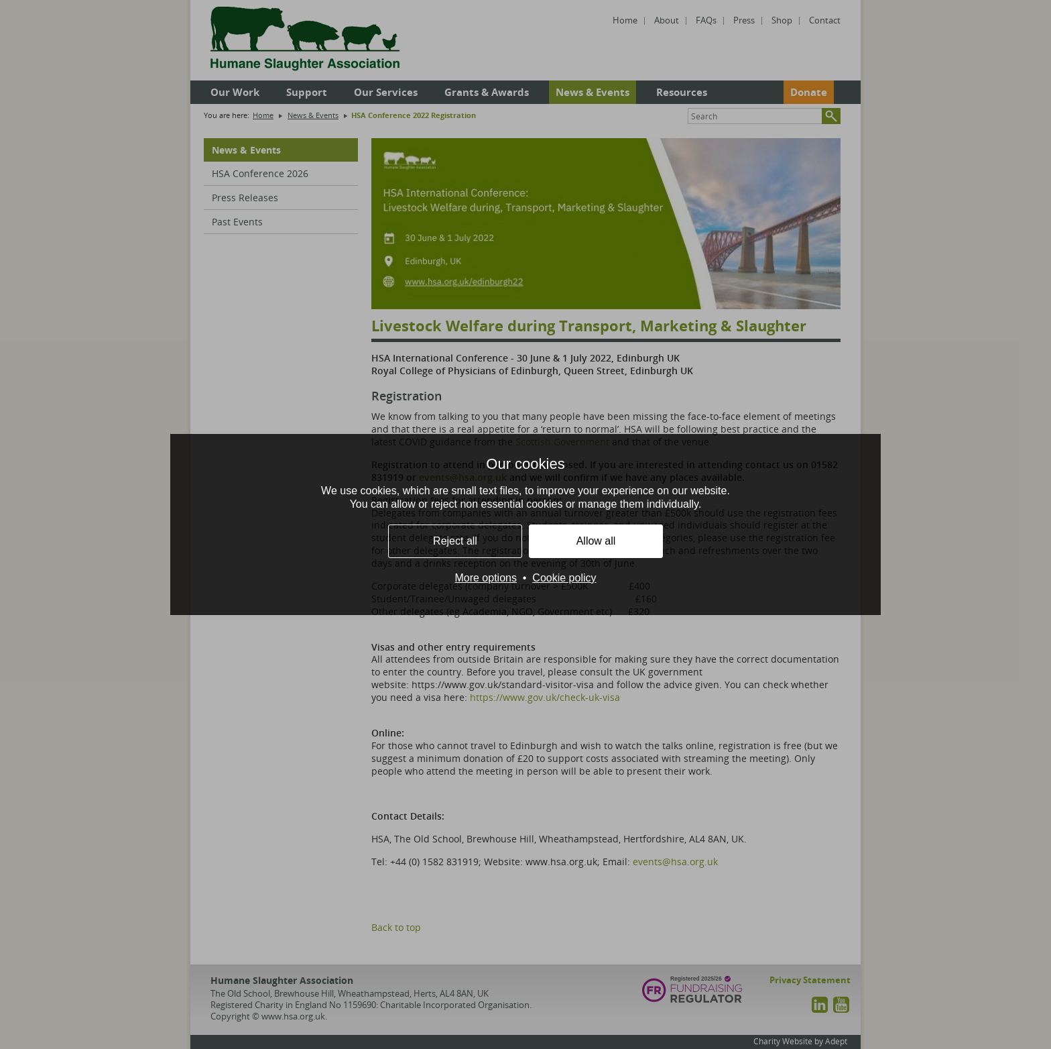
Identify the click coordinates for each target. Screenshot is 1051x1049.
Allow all (596, 541)
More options (485, 578)
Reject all (455, 541)
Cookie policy (564, 578)
